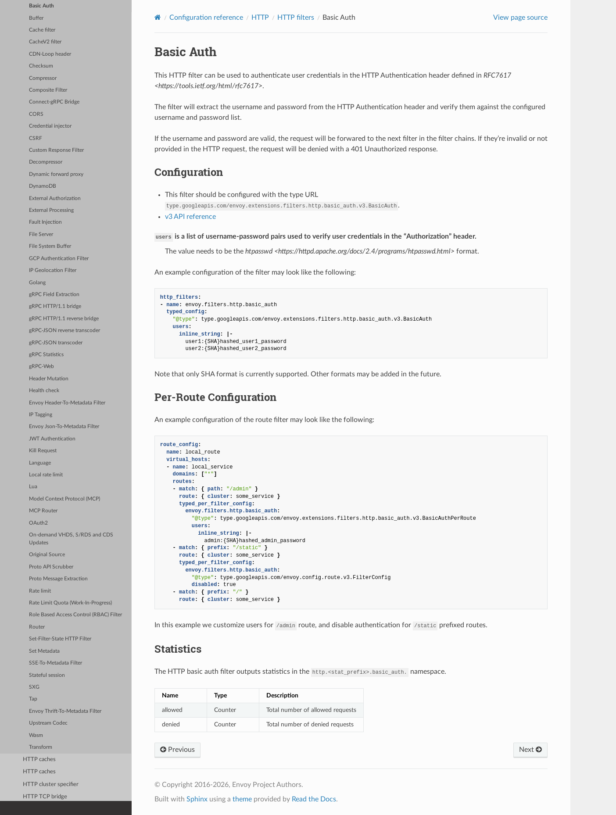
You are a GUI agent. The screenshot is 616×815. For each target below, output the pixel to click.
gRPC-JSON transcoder (55, 342)
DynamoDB (42, 186)
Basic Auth (41, 6)
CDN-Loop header (50, 54)
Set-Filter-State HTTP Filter (60, 638)
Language (40, 463)
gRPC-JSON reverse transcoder (64, 330)
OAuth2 (38, 523)
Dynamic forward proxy (56, 174)
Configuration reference (206, 17)
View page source (520, 17)
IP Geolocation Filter (52, 270)
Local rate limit (46, 474)
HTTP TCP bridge (45, 797)
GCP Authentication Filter (59, 258)
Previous (177, 749)
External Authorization (55, 198)
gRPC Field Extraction (54, 294)
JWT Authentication (52, 438)
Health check (44, 390)
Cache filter (42, 30)
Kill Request (43, 450)
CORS (36, 114)
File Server (41, 234)
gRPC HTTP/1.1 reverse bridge (64, 318)
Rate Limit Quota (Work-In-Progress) (70, 603)
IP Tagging (40, 414)
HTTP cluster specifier (51, 784)
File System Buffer (50, 246)
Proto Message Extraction (58, 578)
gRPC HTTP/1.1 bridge (55, 306)
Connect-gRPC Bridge (54, 102)
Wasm (36, 735)
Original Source (47, 554)
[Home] (157, 17)
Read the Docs (314, 799)
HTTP (260, 17)
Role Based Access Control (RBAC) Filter (75, 614)
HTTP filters (295, 17)
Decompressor (45, 162)
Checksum (41, 66)
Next (530, 749)
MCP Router (43, 510)
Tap (33, 699)
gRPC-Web (41, 366)
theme (242, 799)
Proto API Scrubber (51, 567)
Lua (33, 486)
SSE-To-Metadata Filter (55, 663)
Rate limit (40, 591)
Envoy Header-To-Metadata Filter (67, 402)
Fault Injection (45, 222)
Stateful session (47, 675)
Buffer (36, 18)
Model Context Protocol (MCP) (64, 499)
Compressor (43, 78)
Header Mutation (48, 378)
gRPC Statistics (46, 354)
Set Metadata (44, 651)
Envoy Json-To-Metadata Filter (64, 426)
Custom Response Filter (56, 150)
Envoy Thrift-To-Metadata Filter (65, 711)
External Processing (51, 210)
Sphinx (197, 799)
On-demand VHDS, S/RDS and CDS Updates (71, 539)
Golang (37, 282)
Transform (40, 747)
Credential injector (50, 126)
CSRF (35, 138)
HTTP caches (39, 759)
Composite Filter (48, 90)
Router (37, 627)
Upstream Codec (48, 723)
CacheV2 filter (45, 41)
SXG (34, 687)
